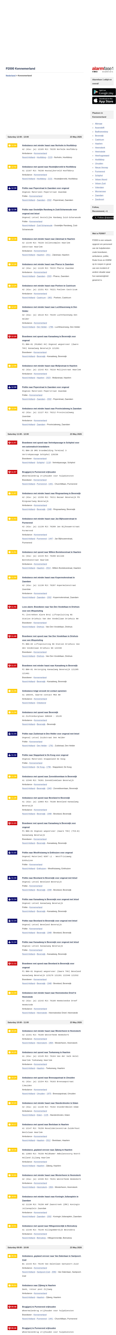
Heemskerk (100, 147)
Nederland (11, 75)
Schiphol (99, 175)
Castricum (99, 139)
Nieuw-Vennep (101, 167)
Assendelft (99, 128)
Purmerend (100, 171)
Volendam (99, 187)
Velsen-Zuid (100, 183)
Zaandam (99, 195)
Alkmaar (98, 124)
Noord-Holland (28, 157)
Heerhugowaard (102, 155)
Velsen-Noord (101, 179)
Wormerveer (100, 191)
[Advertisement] (45, 105)
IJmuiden (99, 163)
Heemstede (100, 151)
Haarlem (99, 143)
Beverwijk (99, 135)
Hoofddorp (99, 159)
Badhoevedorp (101, 131)
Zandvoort (99, 199)
